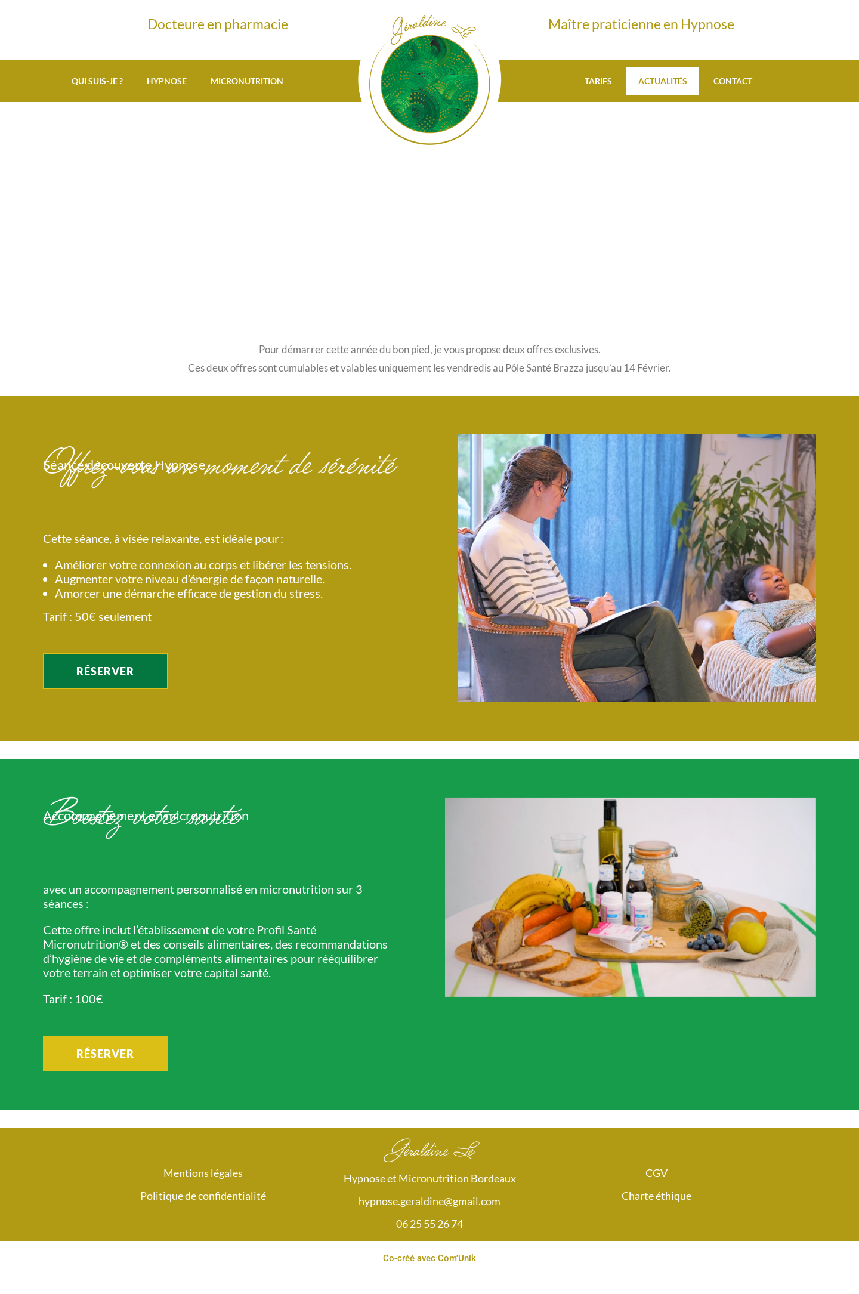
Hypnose (167, 81)
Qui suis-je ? (97, 81)
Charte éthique (656, 1195)
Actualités (662, 81)
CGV (656, 1172)
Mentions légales (203, 1172)
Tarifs (598, 81)
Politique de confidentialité (203, 1195)
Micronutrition (247, 81)
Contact (732, 81)
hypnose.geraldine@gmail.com (429, 1200)
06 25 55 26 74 (429, 1223)
